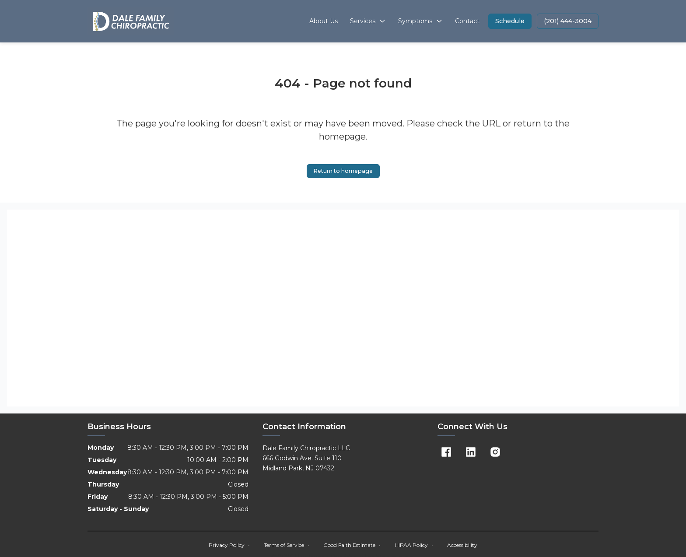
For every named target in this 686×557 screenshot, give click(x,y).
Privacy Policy (229, 546)
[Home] (131, 21)
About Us (323, 21)
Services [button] (368, 21)
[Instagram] (495, 453)
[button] (510, 21)
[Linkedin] (471, 453)
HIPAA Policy (414, 546)
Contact (467, 21)
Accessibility (462, 546)
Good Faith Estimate (352, 546)
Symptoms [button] (420, 21)
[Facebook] (446, 453)
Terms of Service (286, 546)
